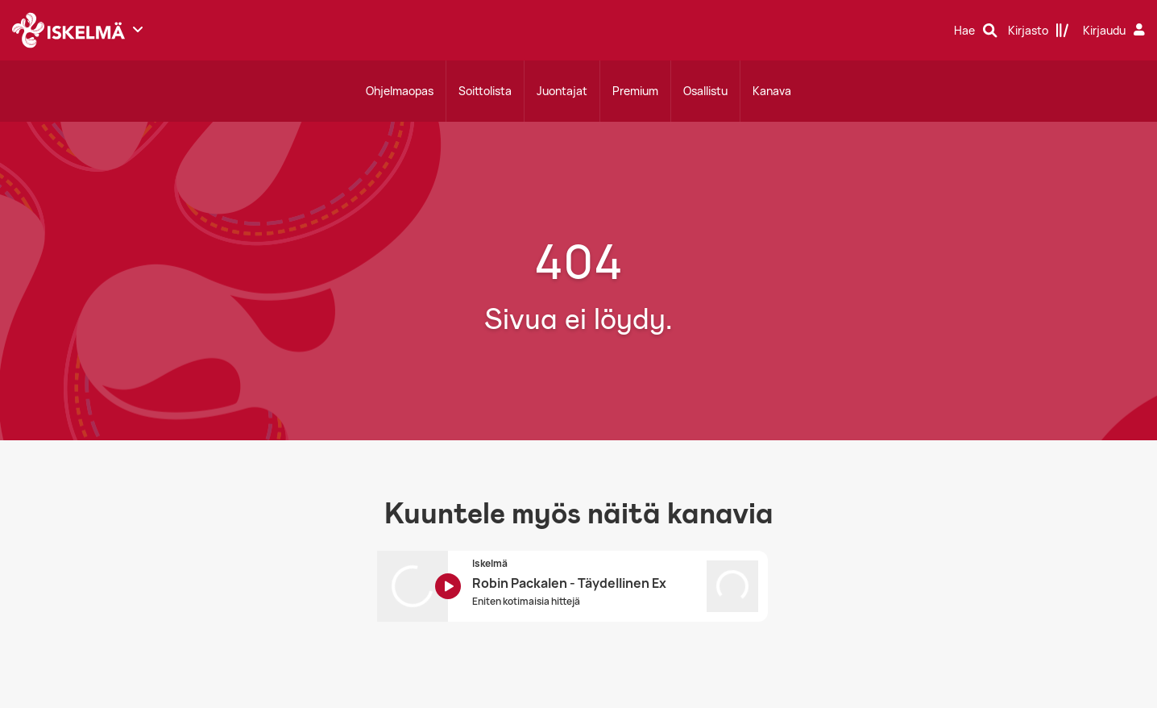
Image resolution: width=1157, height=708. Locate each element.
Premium (635, 90)
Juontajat (562, 90)
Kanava (772, 90)
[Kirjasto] (1038, 30)
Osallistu (705, 90)
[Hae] (975, 30)
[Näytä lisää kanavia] (138, 29)
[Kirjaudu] (1116, 30)
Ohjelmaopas (399, 90)
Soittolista (485, 90)
